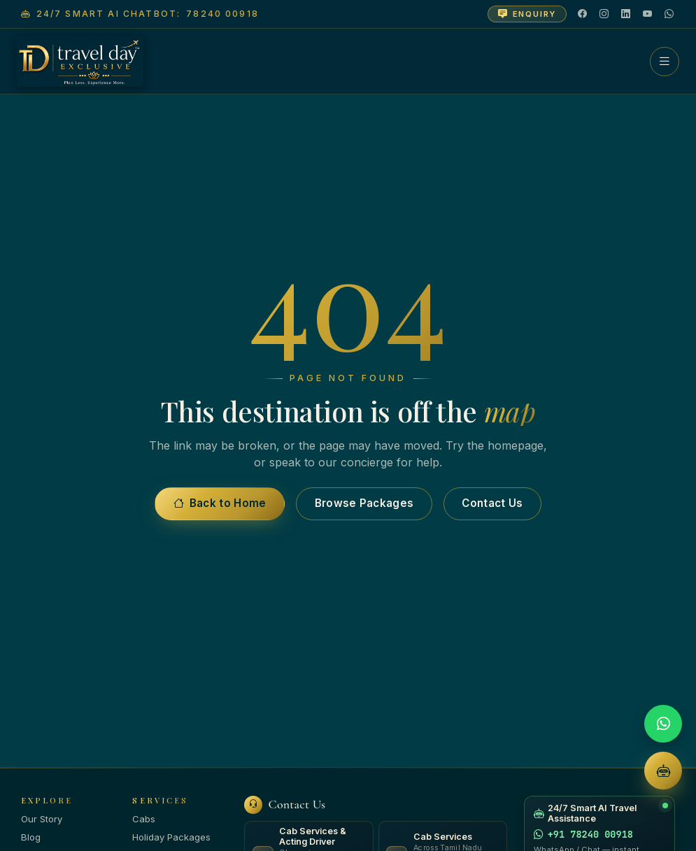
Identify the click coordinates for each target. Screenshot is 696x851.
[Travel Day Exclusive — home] (80, 62)
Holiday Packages (171, 837)
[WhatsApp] (670, 14)
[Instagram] (604, 14)
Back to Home (220, 503)
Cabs (143, 818)
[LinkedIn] (626, 14)
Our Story (41, 818)
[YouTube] (648, 14)
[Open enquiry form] (527, 14)
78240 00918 (222, 13)
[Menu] (664, 61)
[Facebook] (583, 14)
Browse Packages (364, 503)
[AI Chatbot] (663, 770)
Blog (31, 837)
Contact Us (492, 503)
